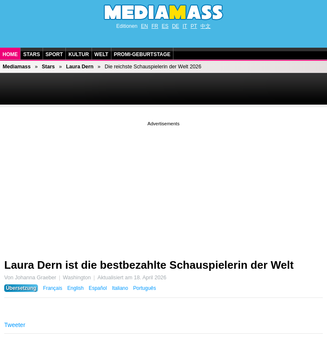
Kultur (78, 54)
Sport (54, 54)
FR (154, 26)
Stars (31, 54)
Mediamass (16, 67)
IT (185, 26)
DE (175, 26)
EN (144, 26)
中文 (205, 26)
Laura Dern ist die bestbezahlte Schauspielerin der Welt (149, 265)
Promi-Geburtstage (142, 54)
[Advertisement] (163, 187)
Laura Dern (79, 67)
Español (98, 288)
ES (165, 26)
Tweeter (14, 324)
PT (194, 26)
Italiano (120, 288)
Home (10, 54)
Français (52, 288)
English (75, 288)
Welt (101, 54)
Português (144, 288)
